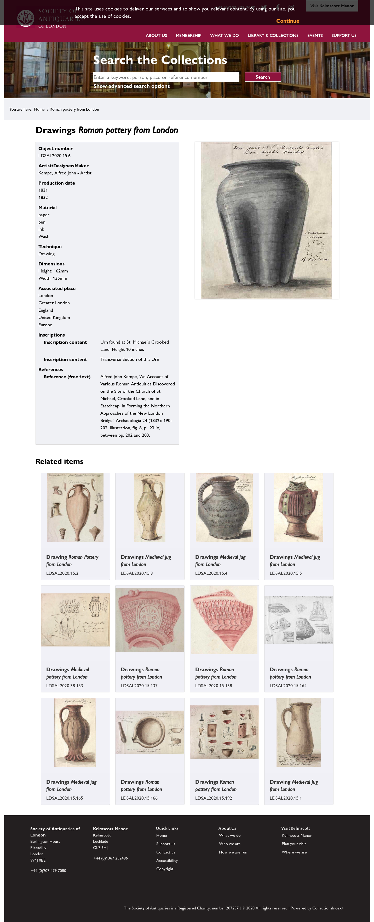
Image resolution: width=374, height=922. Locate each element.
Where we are (294, 852)
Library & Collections (273, 35)
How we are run (233, 852)
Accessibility (167, 860)
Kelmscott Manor (297, 835)
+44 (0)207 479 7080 (48, 870)
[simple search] (166, 77)
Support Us (344, 35)
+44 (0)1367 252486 (111, 858)
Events (315, 35)
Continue (287, 21)
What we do (224, 35)
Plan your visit (294, 843)
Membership (188, 35)
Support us (165, 843)
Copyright (165, 868)
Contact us (165, 852)
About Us (156, 35)
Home (39, 109)
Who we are (230, 843)
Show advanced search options (132, 86)
